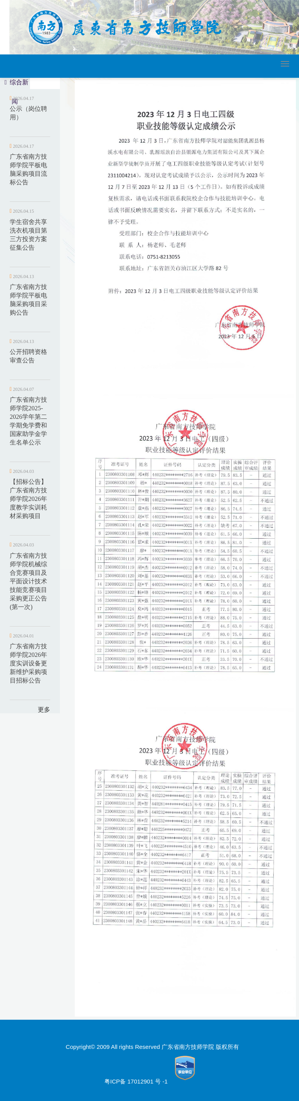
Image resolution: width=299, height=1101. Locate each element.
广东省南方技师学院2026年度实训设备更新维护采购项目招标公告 (28, 663)
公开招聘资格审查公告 (28, 356)
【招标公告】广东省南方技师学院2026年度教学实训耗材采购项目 (28, 498)
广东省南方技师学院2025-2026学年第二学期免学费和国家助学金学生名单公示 (28, 421)
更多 (44, 709)
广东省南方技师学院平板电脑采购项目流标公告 (28, 169)
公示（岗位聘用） (28, 113)
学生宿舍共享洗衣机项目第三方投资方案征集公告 (28, 235)
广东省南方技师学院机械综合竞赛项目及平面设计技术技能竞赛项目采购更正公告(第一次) (28, 581)
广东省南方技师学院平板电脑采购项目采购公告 (28, 300)
